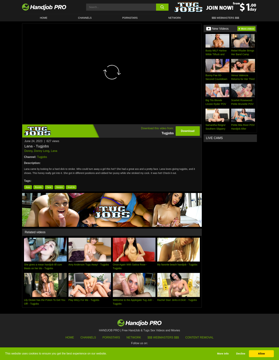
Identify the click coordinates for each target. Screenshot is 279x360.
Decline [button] (240, 353)
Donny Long (41, 150)
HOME (43, 17)
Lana (54, 150)
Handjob (59, 187)
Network (174, 17)
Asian (28, 187)
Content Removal (199, 337)
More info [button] (223, 353)
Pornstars (130, 17)
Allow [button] (261, 353)
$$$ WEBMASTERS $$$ (225, 17)
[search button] (162, 7)
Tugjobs (42, 156)
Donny (28, 150)
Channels (88, 337)
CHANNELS (85, 17)
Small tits (71, 187)
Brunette (38, 187)
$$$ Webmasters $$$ (163, 337)
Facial (49, 187)
